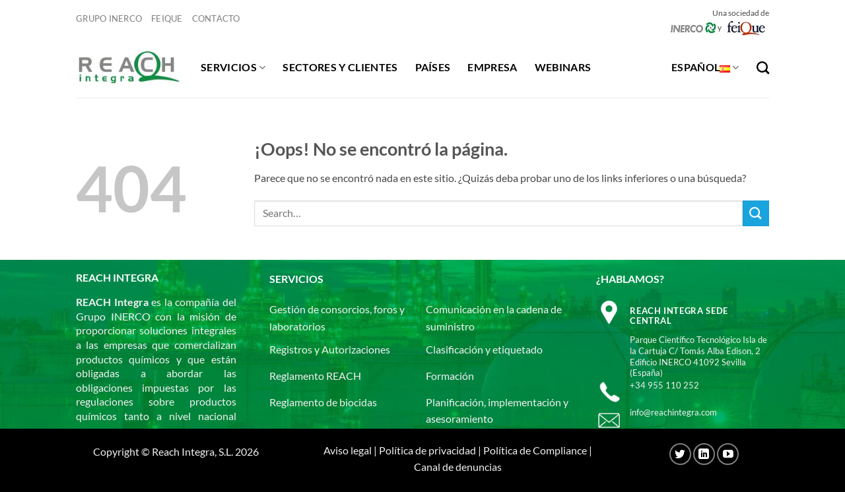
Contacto (216, 18)
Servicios (233, 67)
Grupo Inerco (109, 18)
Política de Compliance (535, 450)
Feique (167, 18)
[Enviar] (756, 213)
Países (433, 67)
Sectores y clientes (340, 67)
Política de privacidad (427, 450)
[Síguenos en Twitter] (680, 454)
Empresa (492, 67)
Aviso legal (347, 450)
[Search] (763, 67)
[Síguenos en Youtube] (728, 454)
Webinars (563, 67)
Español (705, 67)
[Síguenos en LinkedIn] (704, 454)
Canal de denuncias (458, 466)
